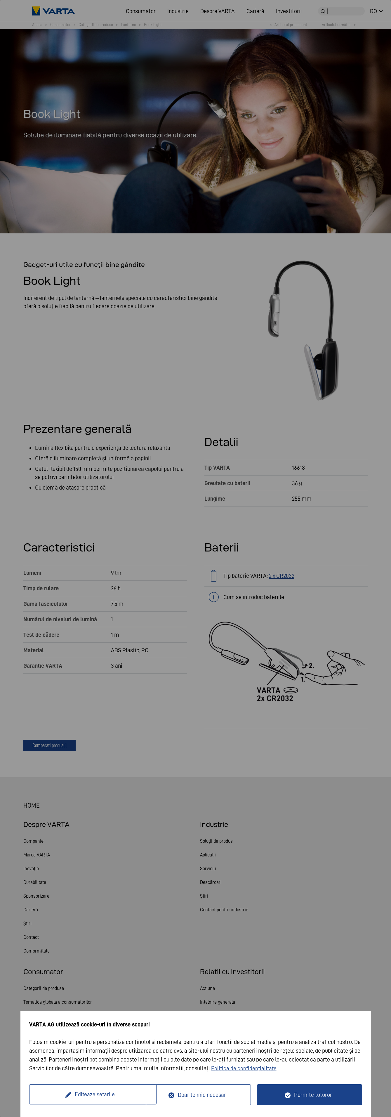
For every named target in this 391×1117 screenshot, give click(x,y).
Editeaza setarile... (88, 1095)
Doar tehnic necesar (202, 1095)
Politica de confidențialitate (244, 1068)
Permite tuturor (313, 1095)
